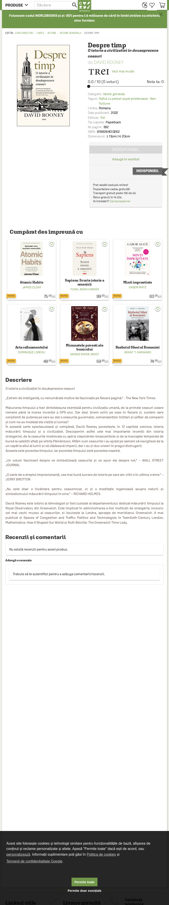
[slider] (126, 86)
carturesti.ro (24, 33)
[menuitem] (143, 5)
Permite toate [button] (84, 882)
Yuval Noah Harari (84, 289)
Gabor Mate (137, 287)
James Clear (31, 287)
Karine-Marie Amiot (84, 354)
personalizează (18, 854)
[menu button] (18, 5)
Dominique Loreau (31, 352)
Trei (102, 117)
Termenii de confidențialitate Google (34, 861)
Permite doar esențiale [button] (84, 890)
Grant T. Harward (137, 352)
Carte (40, 33)
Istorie (52, 33)
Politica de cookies (101, 854)
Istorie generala (70, 33)
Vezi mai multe (111, 71)
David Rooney (109, 62)
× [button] (160, 14)
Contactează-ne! (120, 201)
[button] (56, 5)
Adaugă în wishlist (125, 159)
